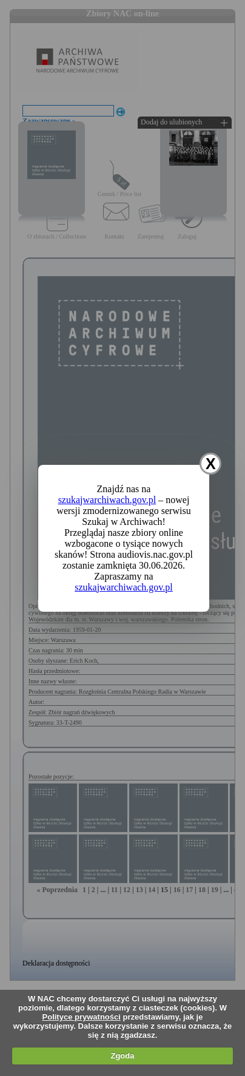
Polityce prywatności (81, 1016)
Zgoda (122, 1055)
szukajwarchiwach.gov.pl (107, 500)
